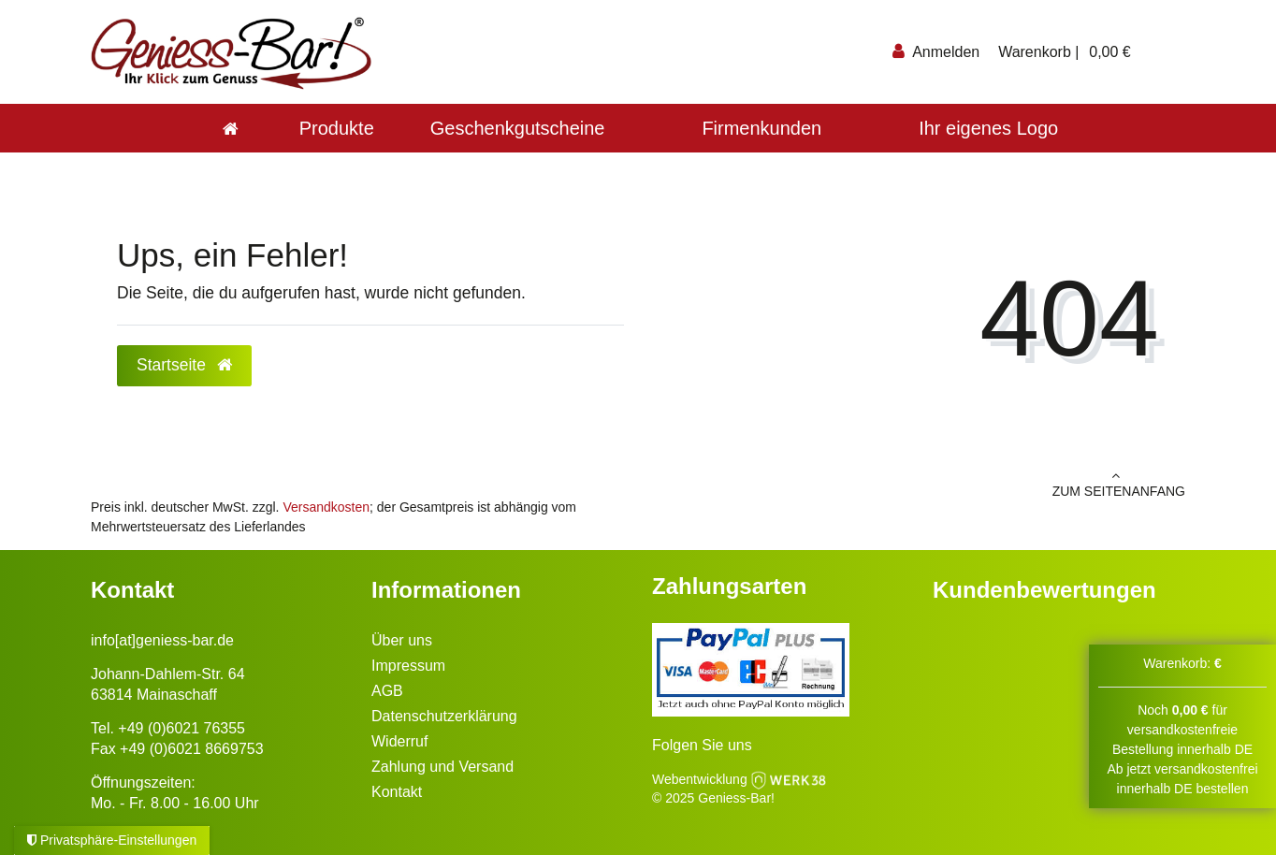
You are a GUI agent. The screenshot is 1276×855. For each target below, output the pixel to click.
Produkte (336, 128)
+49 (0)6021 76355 (181, 728)
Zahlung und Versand (442, 767)
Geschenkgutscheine (517, 128)
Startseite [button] (184, 364)
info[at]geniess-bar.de (162, 640)
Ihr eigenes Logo (988, 128)
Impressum (408, 666)
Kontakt (396, 792)
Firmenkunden (761, 128)
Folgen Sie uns (702, 745)
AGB (387, 691)
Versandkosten (326, 507)
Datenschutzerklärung (444, 716)
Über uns (401, 640)
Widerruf (399, 741)
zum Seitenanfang (918, 484)
